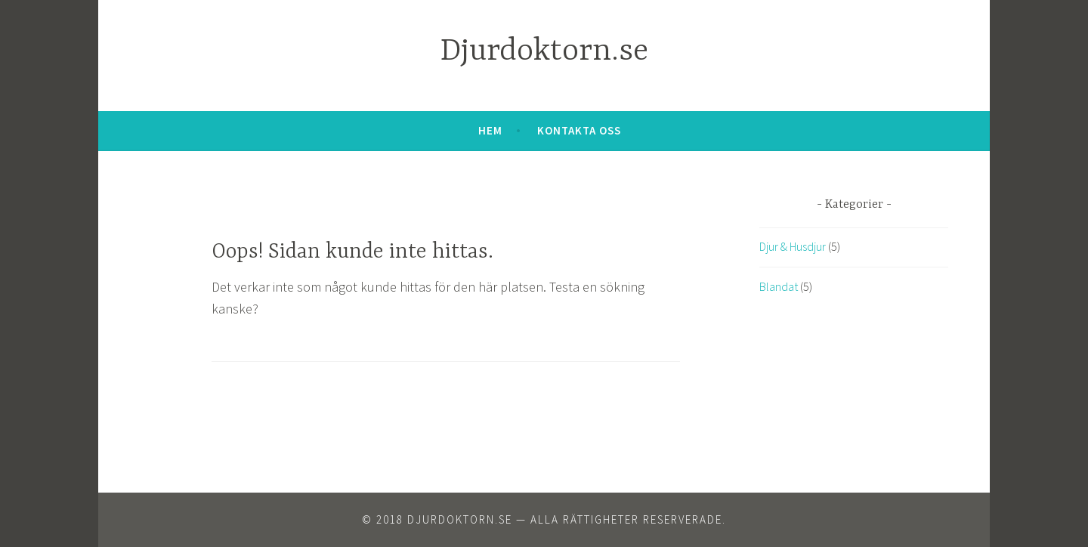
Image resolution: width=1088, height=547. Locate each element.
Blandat (778, 286)
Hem (490, 130)
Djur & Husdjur (792, 246)
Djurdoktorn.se (544, 52)
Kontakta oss (579, 130)
